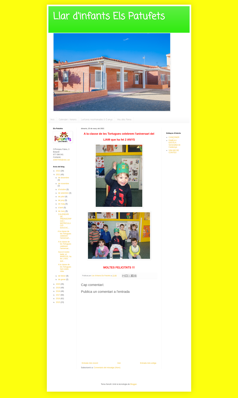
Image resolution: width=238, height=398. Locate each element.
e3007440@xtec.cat (61, 160)
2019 (58, 288)
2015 (58, 302)
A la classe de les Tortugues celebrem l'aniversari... (64, 234)
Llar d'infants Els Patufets (109, 17)
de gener (62, 279)
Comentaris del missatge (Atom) (107, 368)
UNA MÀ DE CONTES (174, 151)
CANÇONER (174, 137)
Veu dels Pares (124, 119)
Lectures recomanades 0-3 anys (96, 119)
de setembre (63, 193)
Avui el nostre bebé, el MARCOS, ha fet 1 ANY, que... (64, 256)
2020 (58, 284)
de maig (61, 204)
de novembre (63, 183)
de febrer (62, 276)
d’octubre (62, 189)
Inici (52, 119)
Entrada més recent (90, 363)
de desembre (63, 178)
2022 (58, 171)
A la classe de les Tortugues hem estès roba (64, 267)
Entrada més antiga (148, 363)
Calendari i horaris (67, 119)
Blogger (133, 384)
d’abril (61, 208)
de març (61, 211)
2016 (58, 298)
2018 (58, 291)
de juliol (61, 197)
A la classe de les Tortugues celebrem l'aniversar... (64, 245)
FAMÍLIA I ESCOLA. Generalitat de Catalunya (174, 143)
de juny (61, 200)
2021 (58, 174)
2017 (58, 295)
